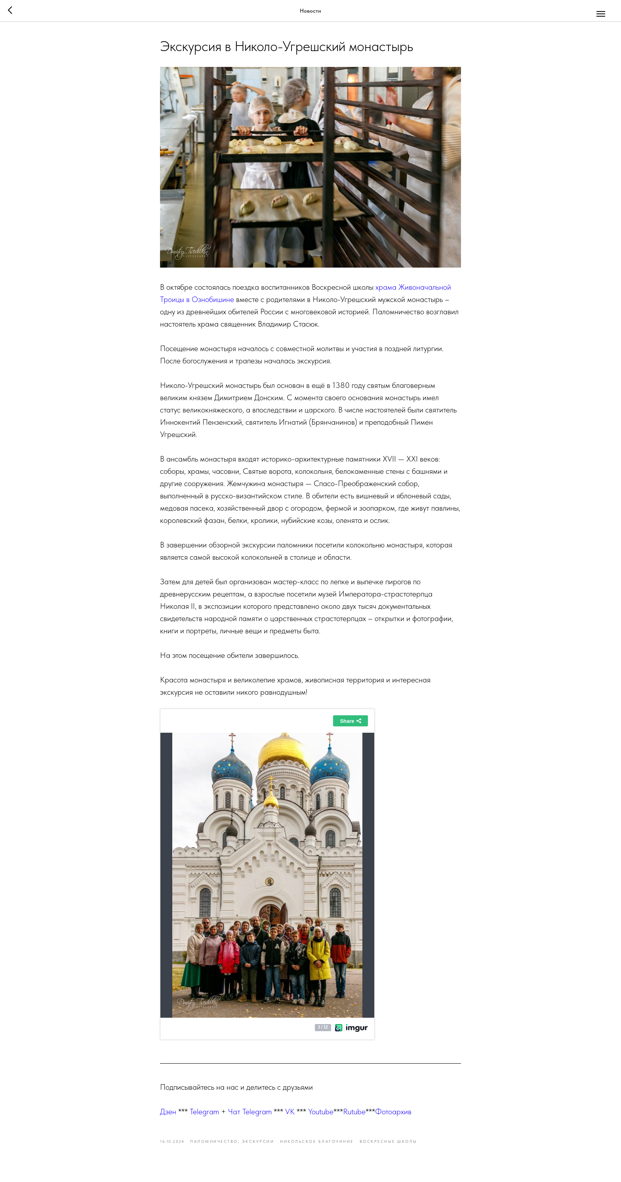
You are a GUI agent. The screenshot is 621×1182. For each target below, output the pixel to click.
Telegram (204, 1111)
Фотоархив (393, 1111)
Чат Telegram (250, 1111)
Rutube (354, 1111)
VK (290, 1111)
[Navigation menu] (600, 14)
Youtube (320, 1111)
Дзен (168, 1111)
